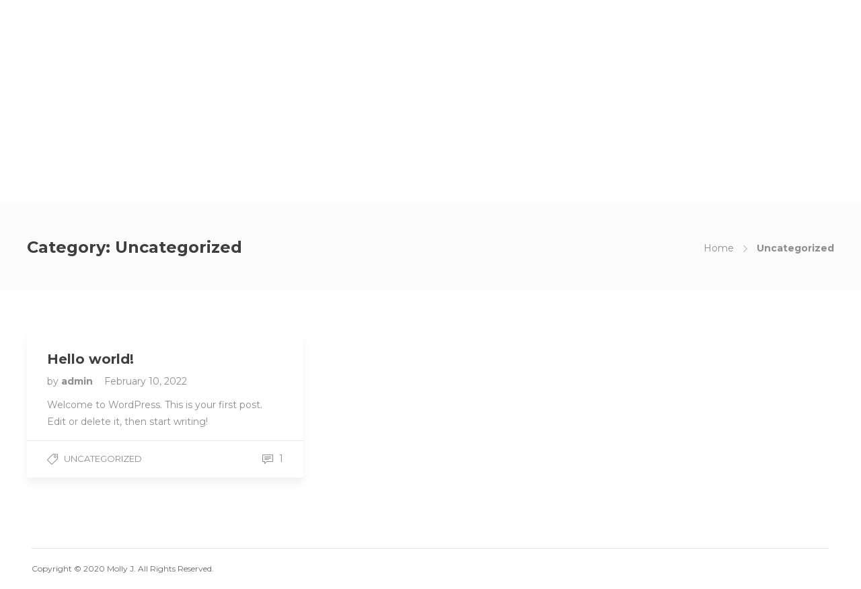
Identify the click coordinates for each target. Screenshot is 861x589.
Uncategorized (103, 458)
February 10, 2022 (145, 381)
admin (78, 381)
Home (719, 248)
